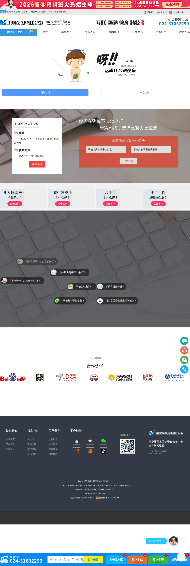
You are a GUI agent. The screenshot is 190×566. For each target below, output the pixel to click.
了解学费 (31, 444)
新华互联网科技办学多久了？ (41, 266)
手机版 (150, 12)
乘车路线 (31, 449)
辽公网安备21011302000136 (108, 497)
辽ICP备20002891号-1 (85, 498)
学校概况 (53, 439)
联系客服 (144, 92)
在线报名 (184, 32)
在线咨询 (37, 164)
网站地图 (53, 454)
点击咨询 (15, 203)
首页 (45, 32)
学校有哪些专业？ (115, 286)
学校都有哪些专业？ (73, 300)
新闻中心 (137, 32)
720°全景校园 (178, 12)
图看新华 (161, 32)
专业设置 (90, 32)
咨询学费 (158, 559)
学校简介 (66, 32)
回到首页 (45, 92)
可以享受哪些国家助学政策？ (121, 300)
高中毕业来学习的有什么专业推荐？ (26, 281)
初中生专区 (116, 559)
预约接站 (31, 454)
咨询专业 (137, 559)
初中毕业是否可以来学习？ (73, 272)
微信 (162, 12)
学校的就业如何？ (85, 286)
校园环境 (114, 32)
